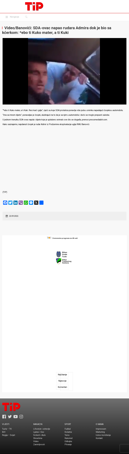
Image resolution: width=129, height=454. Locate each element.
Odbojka (68, 441)
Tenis (67, 435)
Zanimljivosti (39, 444)
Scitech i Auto (39, 435)
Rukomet (69, 438)
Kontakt (99, 438)
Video (36, 441)
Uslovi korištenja (103, 435)
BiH (3, 432)
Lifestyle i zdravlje (41, 429)
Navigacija (12, 17)
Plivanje (68, 444)
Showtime (37, 438)
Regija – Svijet (8, 435)
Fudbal (68, 429)
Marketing (100, 432)
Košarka (68, 432)
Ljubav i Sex (38, 432)
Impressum (101, 429)
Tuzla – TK (7, 429)
